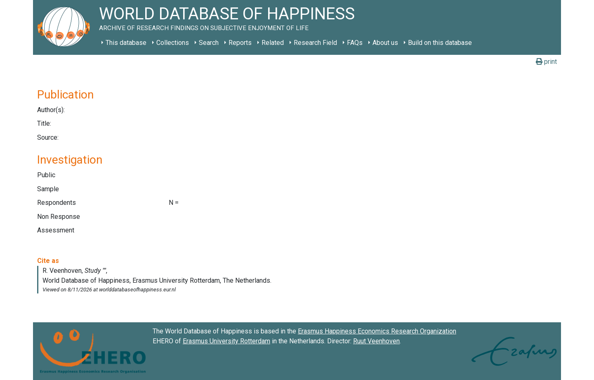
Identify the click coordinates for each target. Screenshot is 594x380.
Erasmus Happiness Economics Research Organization (377, 331)
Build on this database (440, 43)
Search (209, 43)
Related (273, 43)
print (546, 62)
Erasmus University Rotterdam (226, 341)
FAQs (355, 43)
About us (385, 43)
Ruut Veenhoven (376, 341)
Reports (240, 43)
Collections (172, 43)
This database (126, 43)
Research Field (315, 43)
